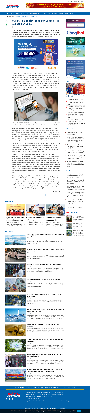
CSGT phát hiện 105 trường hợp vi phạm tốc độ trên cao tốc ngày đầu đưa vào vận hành (76, 157)
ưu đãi (33, 195)
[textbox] (75, 25)
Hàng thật (70, 1)
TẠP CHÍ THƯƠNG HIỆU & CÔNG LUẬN (44, 408)
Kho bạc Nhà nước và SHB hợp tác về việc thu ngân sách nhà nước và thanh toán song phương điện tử (15, 219)
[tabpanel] (15, 216)
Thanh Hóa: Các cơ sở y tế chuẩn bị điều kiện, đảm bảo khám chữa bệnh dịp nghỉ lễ (75, 181)
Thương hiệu (24, 13)
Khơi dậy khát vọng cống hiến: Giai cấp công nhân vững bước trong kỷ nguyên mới (75, 201)
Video (67, 81)
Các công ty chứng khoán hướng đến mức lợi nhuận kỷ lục (44, 264)
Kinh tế (17, 13)
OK (78, 411)
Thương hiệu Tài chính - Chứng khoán (27, 16)
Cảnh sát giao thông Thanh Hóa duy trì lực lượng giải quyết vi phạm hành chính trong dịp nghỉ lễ (76, 187)
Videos (71, 13)
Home (9, 16)
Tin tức (12, 13)
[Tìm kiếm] (75, 13)
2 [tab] (76, 238)
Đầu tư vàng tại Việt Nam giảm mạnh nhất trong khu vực (44, 324)
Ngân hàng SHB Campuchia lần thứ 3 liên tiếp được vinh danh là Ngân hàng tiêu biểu (54, 219)
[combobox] (75, 25)
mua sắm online (41, 195)
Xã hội (66, 13)
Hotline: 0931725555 (78, 1)
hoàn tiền (16, 195)
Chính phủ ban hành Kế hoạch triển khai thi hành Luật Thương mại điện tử (75, 146)
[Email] (12, 399)
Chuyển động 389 (34, 13)
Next (83, 238)
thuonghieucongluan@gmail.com (36, 396)
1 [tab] (74, 238)
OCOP (55, 13)
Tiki (21, 195)
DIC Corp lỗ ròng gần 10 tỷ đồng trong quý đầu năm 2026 (44, 279)
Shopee (27, 195)
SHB (48, 195)
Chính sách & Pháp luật (46, 13)
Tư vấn (61, 13)
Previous (67, 238)
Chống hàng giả (74, 212)
